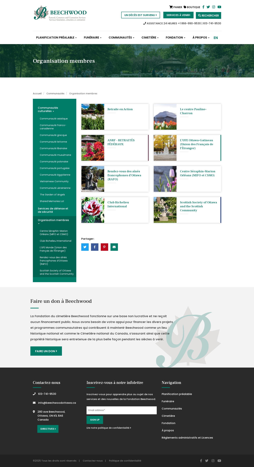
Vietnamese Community (54, 181)
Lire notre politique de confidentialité (109, 427)
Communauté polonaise (54, 161)
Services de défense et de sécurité (53, 210)
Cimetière (150, 37)
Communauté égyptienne (55, 174)
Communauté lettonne (53, 141)
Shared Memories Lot (52, 201)
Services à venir (176, 15)
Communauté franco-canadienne (53, 127)
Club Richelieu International (55, 241)
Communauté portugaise (55, 168)
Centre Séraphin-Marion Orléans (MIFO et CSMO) (54, 232)
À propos (201, 37)
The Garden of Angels (52, 194)
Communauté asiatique (54, 118)
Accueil (37, 93)
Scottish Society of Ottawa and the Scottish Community (57, 272)
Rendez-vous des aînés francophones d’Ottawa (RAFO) (54, 261)
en (216, 37)
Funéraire (92, 37)
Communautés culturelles (48, 109)
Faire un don (46, 351)
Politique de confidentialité (125, 460)
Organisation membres (53, 221)
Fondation (175, 37)
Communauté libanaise (53, 148)
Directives (47, 428)
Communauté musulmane (55, 155)
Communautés (121, 37)
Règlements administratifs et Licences (187, 437)
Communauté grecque (53, 135)
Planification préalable (56, 37)
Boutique (192, 7)
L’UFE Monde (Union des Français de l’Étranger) (53, 249)
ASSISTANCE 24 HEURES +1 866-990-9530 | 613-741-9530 (182, 23)
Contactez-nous (93, 460)
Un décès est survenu (138, 15)
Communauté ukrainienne (55, 188)
